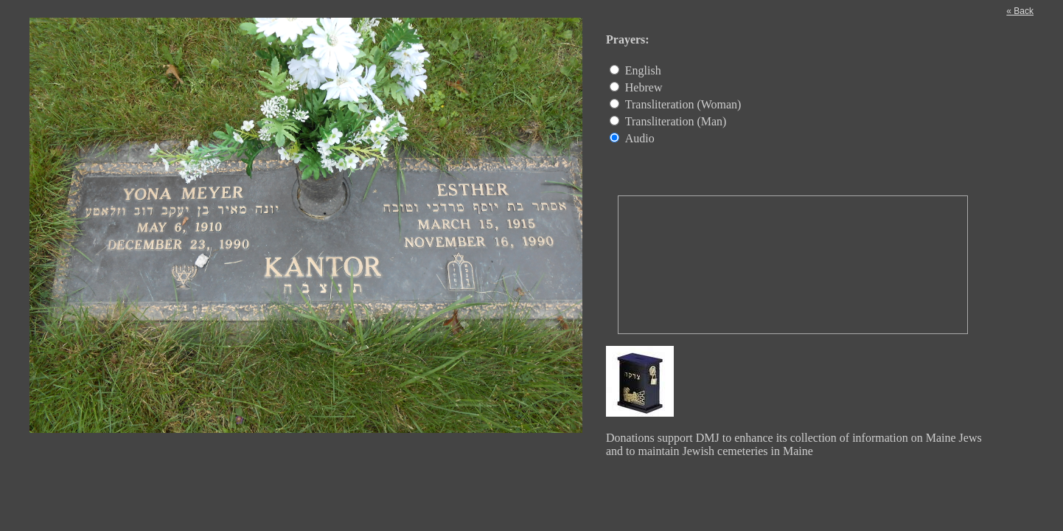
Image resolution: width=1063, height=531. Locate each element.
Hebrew (644, 87)
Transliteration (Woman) (683, 104)
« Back (1020, 11)
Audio (640, 138)
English (643, 70)
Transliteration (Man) (676, 121)
